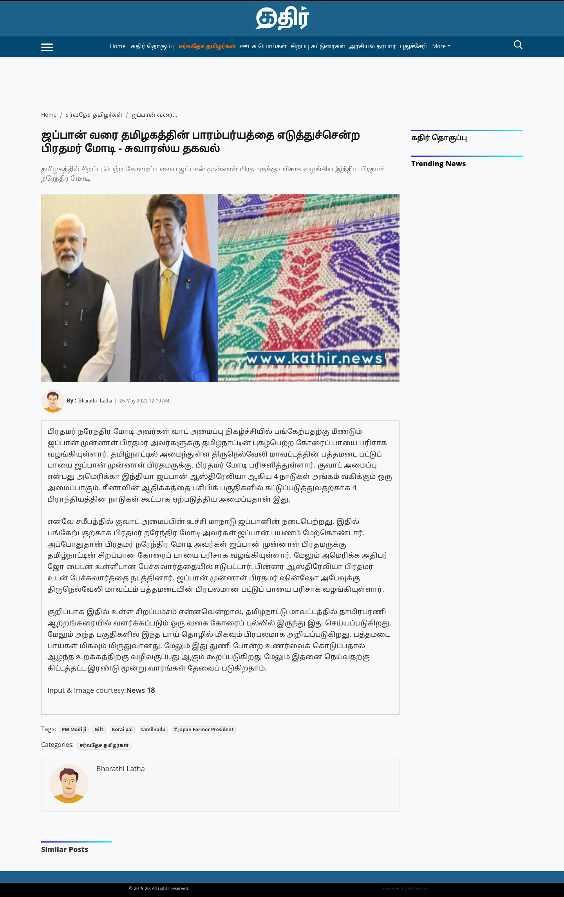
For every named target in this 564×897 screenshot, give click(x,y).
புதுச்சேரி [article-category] (413, 46)
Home (118, 46)
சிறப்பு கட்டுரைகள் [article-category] (318, 46)
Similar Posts (64, 850)
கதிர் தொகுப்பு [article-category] (153, 46)
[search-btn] (518, 46)
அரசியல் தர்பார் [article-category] (372, 46)
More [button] (439, 46)
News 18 (140, 691)
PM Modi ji (74, 730)
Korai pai (122, 730)
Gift (99, 730)
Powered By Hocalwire (405, 889)
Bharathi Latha (95, 400)
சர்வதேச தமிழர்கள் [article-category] (207, 46)
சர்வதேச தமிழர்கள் (94, 115)
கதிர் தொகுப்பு (439, 138)
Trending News (438, 164)
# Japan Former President (203, 730)
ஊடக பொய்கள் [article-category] (263, 46)
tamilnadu (153, 730)
